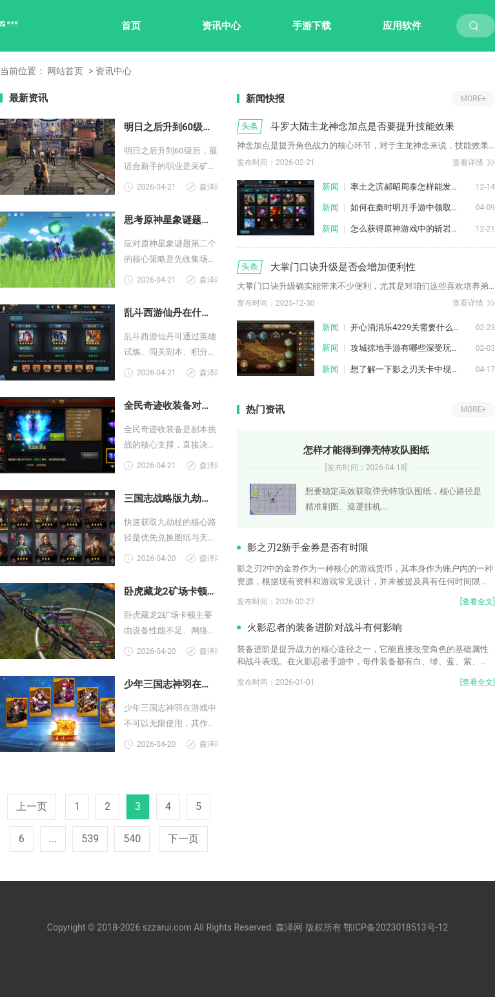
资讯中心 (221, 26)
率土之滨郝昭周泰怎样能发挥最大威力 (413, 187)
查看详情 (467, 162)
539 (90, 839)
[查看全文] (477, 601)
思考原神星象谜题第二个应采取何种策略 (170, 220)
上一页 (31, 806)
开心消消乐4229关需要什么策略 (410, 327)
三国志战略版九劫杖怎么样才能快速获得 (170, 498)
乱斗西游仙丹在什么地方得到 (170, 313)
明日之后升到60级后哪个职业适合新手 (170, 127)
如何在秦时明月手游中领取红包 (409, 207)
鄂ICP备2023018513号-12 (395, 927)
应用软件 (402, 26)
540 (132, 839)
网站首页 (65, 71)
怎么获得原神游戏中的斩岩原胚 (409, 228)
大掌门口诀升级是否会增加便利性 (343, 267)
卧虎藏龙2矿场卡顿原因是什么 (170, 591)
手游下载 (311, 26)
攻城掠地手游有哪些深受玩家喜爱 (413, 348)
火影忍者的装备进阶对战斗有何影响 (324, 627)
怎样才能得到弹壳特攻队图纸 (366, 450)
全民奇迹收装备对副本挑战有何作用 (170, 405)
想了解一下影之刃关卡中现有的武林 (413, 369)
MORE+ (474, 98)
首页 (131, 26)
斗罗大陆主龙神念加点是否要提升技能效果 (362, 126)
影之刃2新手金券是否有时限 (308, 547)
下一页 (183, 839)
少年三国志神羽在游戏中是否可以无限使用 (170, 684)
